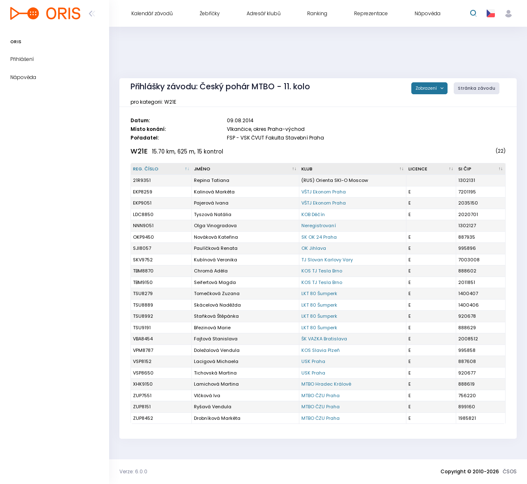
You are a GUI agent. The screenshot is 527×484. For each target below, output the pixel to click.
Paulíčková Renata (216, 248)
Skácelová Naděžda (217, 305)
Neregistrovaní (318, 225)
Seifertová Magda (215, 282)
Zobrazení (426, 88)
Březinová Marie (212, 327)
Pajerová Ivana (211, 203)
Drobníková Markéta (217, 418)
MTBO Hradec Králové (326, 384)
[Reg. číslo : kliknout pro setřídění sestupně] (161, 169)
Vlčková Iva (207, 395)
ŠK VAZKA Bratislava (324, 338)
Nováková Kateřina (216, 237)
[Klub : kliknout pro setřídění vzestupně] (352, 169)
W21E (139, 151)
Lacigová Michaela (216, 361)
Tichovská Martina (215, 373)
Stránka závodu (476, 88)
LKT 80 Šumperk (319, 293)
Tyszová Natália (212, 214)
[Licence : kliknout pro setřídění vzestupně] (431, 169)
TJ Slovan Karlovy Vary (327, 259)
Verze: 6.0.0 (133, 471)
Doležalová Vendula (217, 350)
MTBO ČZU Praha (320, 395)
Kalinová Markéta (214, 191)
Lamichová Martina (216, 384)
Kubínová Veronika (215, 259)
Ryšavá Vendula (212, 406)
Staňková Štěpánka (216, 316)
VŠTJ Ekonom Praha (323, 191)
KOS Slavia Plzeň (320, 350)
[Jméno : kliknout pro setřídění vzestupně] (245, 169)
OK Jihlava (313, 248)
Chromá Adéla (211, 271)
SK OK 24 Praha (319, 237)
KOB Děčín (313, 214)
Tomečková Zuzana (217, 293)
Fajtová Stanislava (216, 338)
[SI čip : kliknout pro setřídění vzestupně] (481, 169)
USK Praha (313, 361)
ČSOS (510, 471)
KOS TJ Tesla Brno (321, 271)
